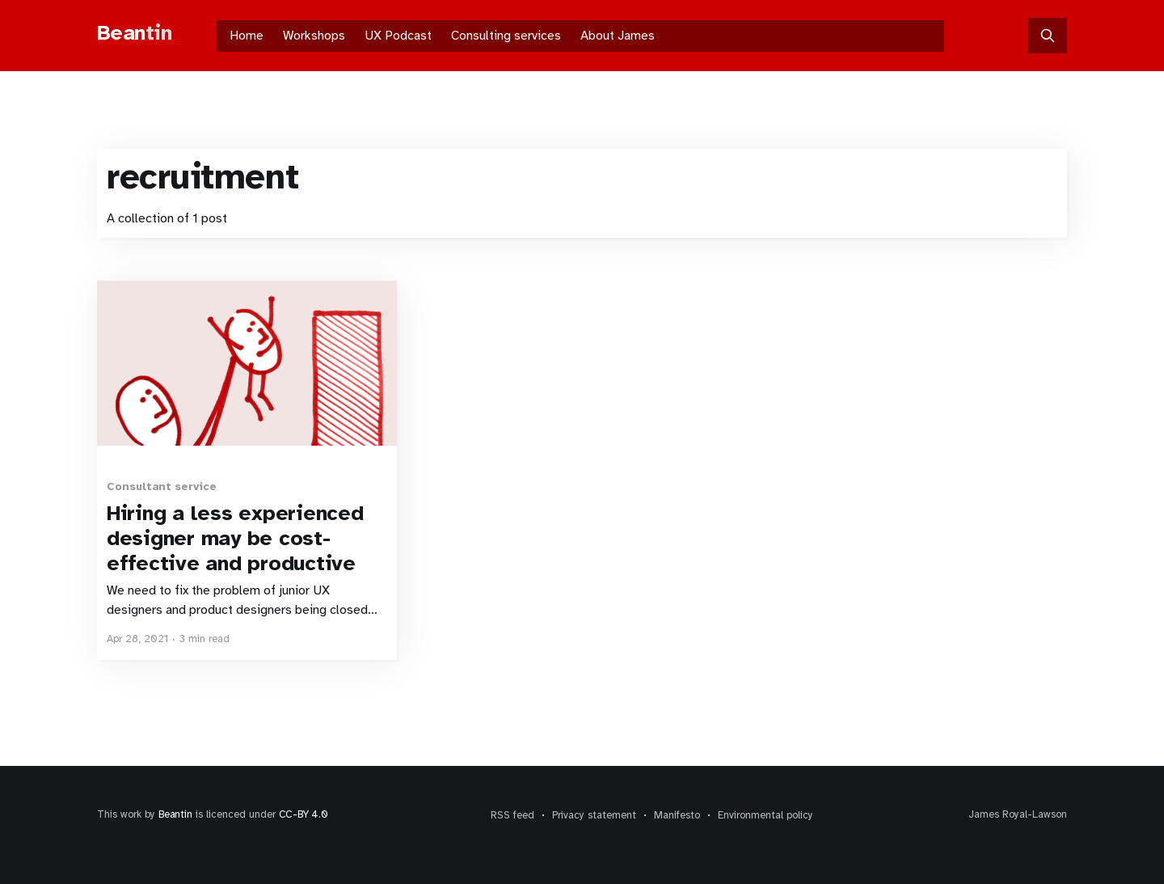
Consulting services (506, 35)
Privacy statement (594, 815)
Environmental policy (765, 815)
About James (617, 35)
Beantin (175, 814)
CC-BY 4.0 (303, 814)
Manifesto (677, 815)
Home (247, 35)
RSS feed (512, 815)
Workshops (314, 35)
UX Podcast (398, 35)
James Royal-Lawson (1017, 814)
